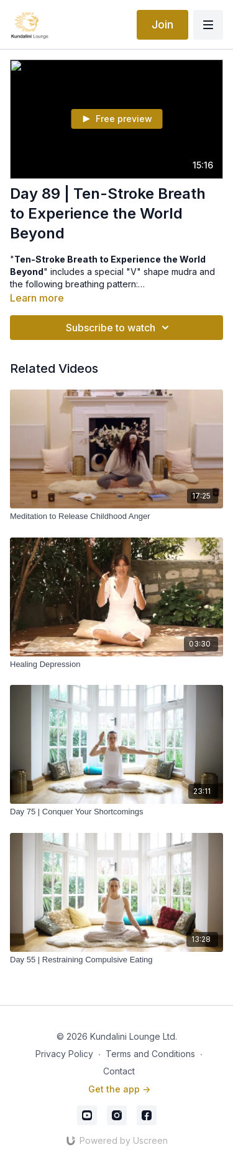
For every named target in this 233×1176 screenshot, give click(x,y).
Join (162, 24)
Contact (119, 1071)
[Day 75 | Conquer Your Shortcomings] (116, 812)
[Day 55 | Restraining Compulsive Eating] (116, 960)
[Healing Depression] (116, 664)
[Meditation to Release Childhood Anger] (116, 516)
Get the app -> (119, 1089)
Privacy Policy (64, 1053)
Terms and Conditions (150, 1053)
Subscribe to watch (119, 327)
